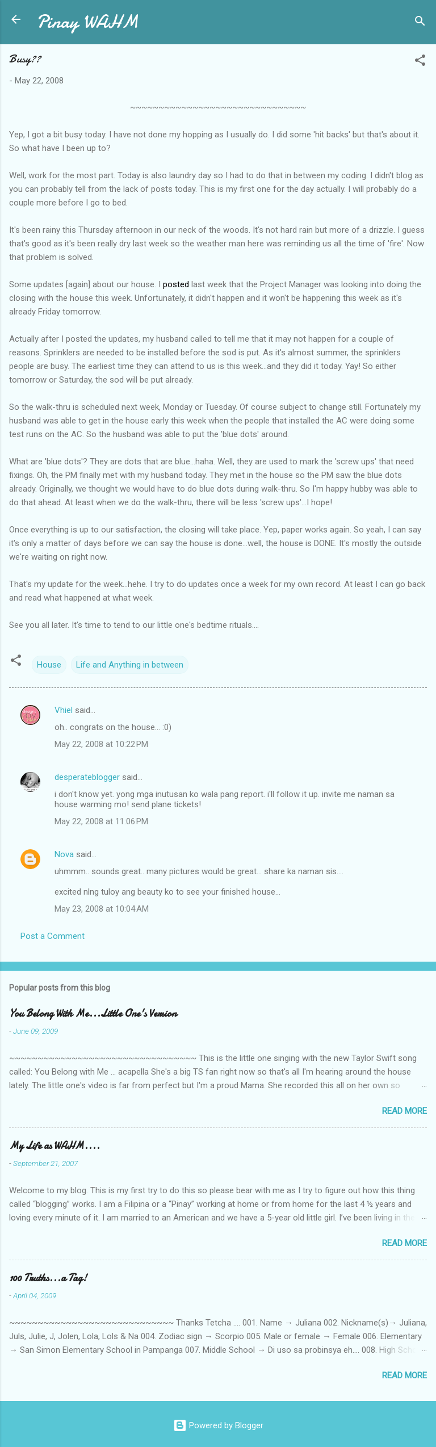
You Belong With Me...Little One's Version (93, 1013)
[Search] (420, 23)
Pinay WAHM (87, 22)
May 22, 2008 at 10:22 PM (101, 744)
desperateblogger (87, 777)
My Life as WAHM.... (54, 1146)
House (49, 665)
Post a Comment (52, 936)
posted (176, 284)
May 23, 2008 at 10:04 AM (101, 909)
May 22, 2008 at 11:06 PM (101, 821)
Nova (64, 854)
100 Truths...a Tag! (48, 1278)
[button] (420, 62)
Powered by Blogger (218, 1425)
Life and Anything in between (129, 665)
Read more (404, 1111)
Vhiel (63, 710)
